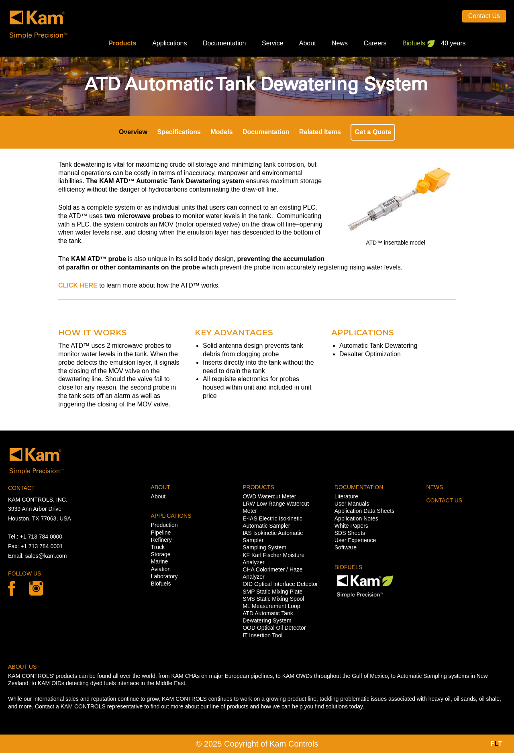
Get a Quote (373, 132)
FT (496, 743)
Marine (159, 561)
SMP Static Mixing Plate (272, 591)
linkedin (36, 588)
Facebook (11, 588)
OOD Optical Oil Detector (274, 627)
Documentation (224, 43)
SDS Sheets (350, 533)
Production (164, 525)
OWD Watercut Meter (269, 496)
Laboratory (164, 576)
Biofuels (413, 43)
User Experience (355, 540)
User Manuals (352, 503)
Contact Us (484, 15)
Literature (346, 496)
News (340, 43)
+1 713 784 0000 (41, 536)
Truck (158, 547)
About (307, 43)
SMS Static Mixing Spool (273, 599)
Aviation (161, 569)
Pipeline (161, 532)
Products (122, 43)
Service (272, 43)
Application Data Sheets (364, 511)
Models (221, 132)
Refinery (161, 540)
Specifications (179, 132)
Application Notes (356, 518)
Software (346, 547)
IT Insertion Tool (262, 635)
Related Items (320, 132)
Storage (161, 554)
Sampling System (264, 547)
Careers (375, 43)
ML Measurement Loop (271, 606)
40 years (453, 43)
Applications (169, 43)
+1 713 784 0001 (41, 546)
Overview (133, 132)
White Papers (351, 525)
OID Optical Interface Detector (280, 584)
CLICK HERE (78, 285)
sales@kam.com (46, 556)
